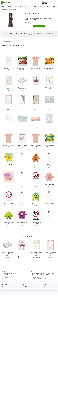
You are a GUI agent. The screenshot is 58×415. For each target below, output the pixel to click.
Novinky (2, 286)
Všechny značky (4, 284)
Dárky (35, 6)
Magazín (24, 284)
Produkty (5, 9)
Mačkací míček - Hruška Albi (35, 203)
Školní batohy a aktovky (24, 6)
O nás (45, 284)
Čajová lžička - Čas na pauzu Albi (22, 165)
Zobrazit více (6, 47)
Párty (41, 6)
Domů (3, 6)
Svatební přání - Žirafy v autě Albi (36, 88)
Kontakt (45, 286)
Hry (47, 6)
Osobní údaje (25, 288)
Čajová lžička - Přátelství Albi (22, 203)
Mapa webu (25, 286)
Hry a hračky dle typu (12, 6)
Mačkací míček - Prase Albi (49, 184)
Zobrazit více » (34, 19)
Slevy (2, 288)
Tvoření (54, 6)
